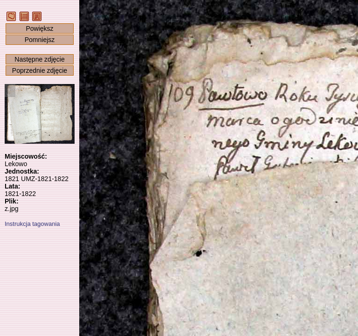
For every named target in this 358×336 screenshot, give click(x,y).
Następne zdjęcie (39, 59)
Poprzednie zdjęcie (39, 70)
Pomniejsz (40, 39)
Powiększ (39, 28)
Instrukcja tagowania (32, 223)
